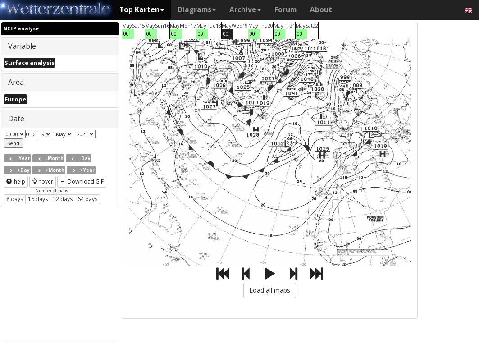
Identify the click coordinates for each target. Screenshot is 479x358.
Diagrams (197, 9)
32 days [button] (63, 199)
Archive (245, 9)
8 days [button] (14, 199)
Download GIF (82, 181)
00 (126, 33)
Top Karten (141, 9)
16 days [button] (38, 199)
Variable (22, 46)
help (15, 181)
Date (16, 119)
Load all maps (269, 290)
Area (16, 82)
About (321, 9)
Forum (285, 9)
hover (42, 181)
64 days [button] (87, 199)
